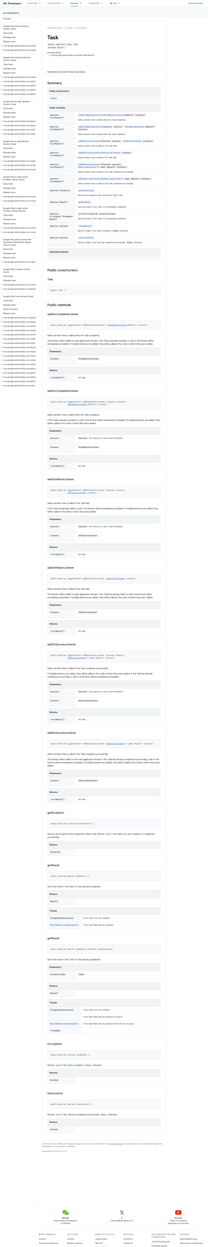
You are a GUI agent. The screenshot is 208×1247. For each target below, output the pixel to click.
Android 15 (128, 1239)
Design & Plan (54, 3)
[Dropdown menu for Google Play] (103, 3)
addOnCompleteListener (91, 115)
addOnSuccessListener (90, 164)
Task (52, 98)
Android (42, 1239)
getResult (83, 202)
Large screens (101, 1239)
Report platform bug (188, 1239)
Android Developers (55, 28)
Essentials (32, 3)
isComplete (84, 226)
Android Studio (196, 3)
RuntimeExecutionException (64, 925)
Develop (69, 28)
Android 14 (128, 1243)
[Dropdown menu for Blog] (120, 3)
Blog (115, 3)
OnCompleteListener (114, 115)
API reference (11, 13)
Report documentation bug (191, 1243)
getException (85, 190)
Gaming (70, 1239)
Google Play (94, 3)
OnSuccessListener (87, 167)
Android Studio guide (161, 1241)
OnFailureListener (132, 141)
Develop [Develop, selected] (74, 3)
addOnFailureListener (90, 141)
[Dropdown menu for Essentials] (41, 3)
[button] (17, 46)
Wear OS (99, 1243)
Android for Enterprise (48, 1243)
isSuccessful (85, 237)
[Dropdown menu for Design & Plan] (63, 3)
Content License (115, 1144)
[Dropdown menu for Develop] (81, 3)
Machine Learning (74, 1243)
